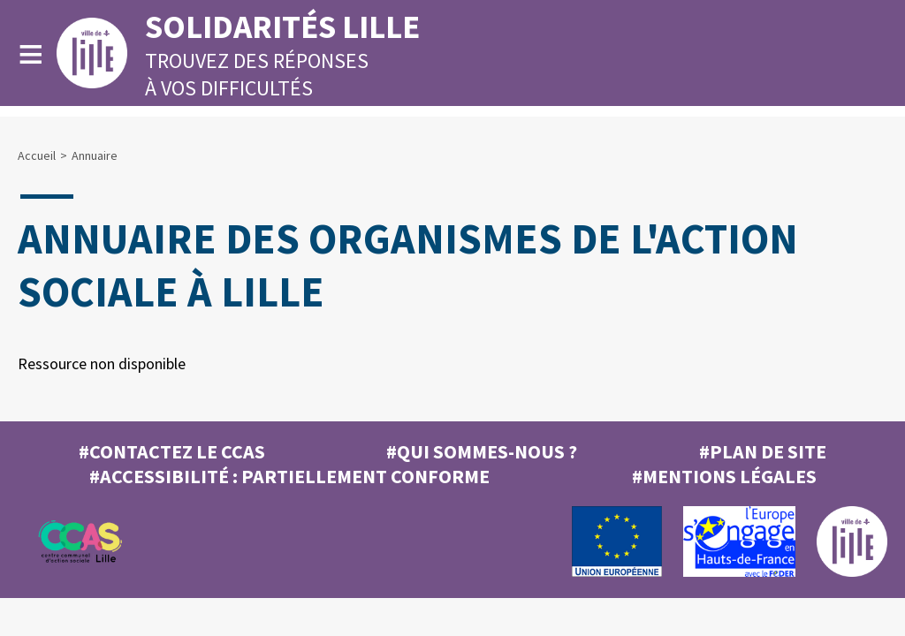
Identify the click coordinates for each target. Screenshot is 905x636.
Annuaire (95, 155)
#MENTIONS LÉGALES (724, 476)
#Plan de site (762, 451)
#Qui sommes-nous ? (481, 451)
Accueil (37, 155)
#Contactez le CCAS (172, 451)
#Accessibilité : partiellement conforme (289, 476)
